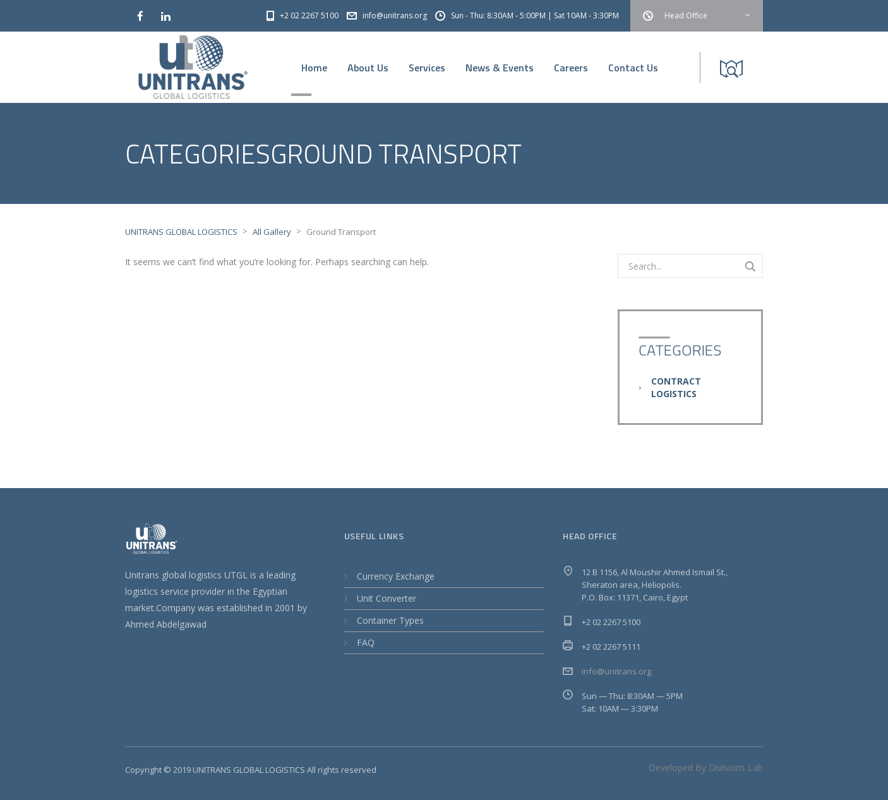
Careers (571, 67)
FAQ (366, 642)
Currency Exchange (396, 576)
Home (314, 67)
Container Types (390, 620)
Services (427, 67)
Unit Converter (386, 598)
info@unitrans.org (616, 671)
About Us (367, 67)
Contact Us (633, 67)
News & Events (499, 67)
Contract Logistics (676, 387)
